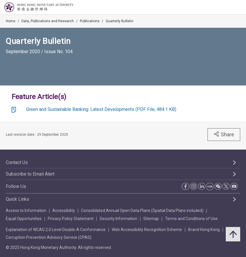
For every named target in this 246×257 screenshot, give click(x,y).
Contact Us (17, 162)
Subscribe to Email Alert (30, 174)
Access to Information (26, 210)
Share (224, 134)
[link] (227, 7)
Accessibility (63, 210)
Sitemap (151, 218)
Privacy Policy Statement (70, 218)
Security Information (118, 218)
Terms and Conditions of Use (191, 218)
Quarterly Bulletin (119, 21)
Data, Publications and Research (47, 21)
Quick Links (17, 199)
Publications (90, 21)
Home (10, 21)
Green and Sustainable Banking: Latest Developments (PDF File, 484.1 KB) (101, 109)
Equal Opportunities (24, 218)
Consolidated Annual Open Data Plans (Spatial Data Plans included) (142, 210)
